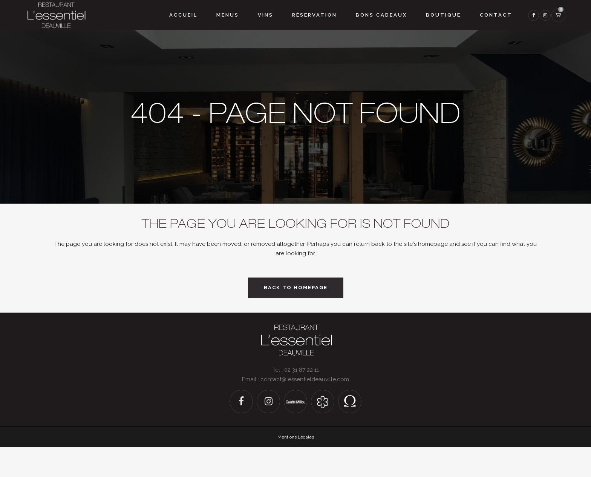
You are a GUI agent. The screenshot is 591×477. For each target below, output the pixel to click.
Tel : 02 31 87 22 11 (296, 370)
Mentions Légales (295, 437)
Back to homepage (296, 287)
